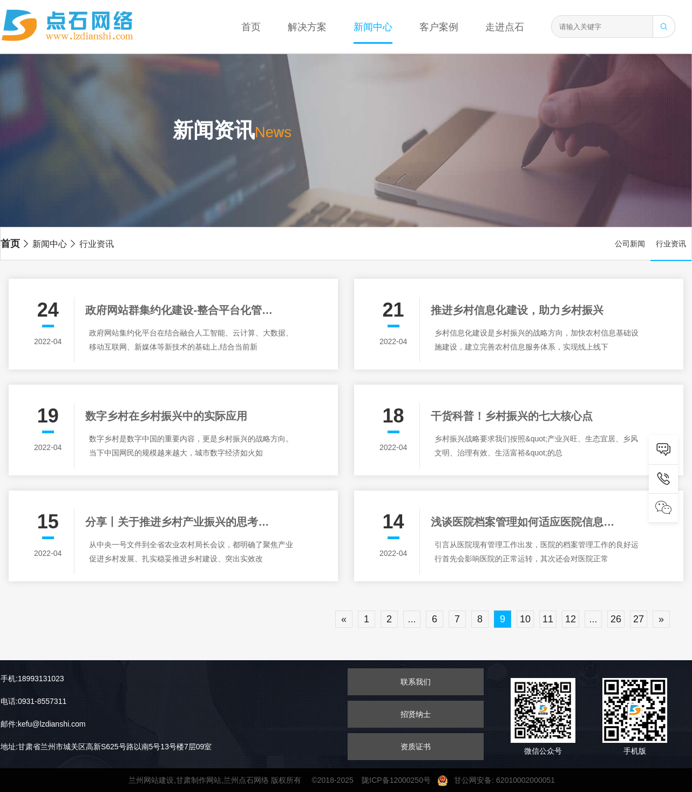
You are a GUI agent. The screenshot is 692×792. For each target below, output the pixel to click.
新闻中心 (373, 27)
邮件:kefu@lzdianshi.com (43, 724)
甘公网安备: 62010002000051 (500, 780)
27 (638, 619)
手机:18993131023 (32, 678)
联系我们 (416, 681)
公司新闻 (630, 243)
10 (525, 619)
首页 (251, 27)
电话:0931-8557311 (33, 701)
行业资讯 (91, 244)
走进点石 (504, 27)
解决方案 (307, 27)
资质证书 (416, 746)
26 (615, 619)
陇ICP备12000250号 (399, 780)
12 (570, 619)
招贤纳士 (416, 714)
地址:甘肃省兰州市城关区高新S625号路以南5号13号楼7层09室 (106, 746)
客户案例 (438, 27)
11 (547, 619)
